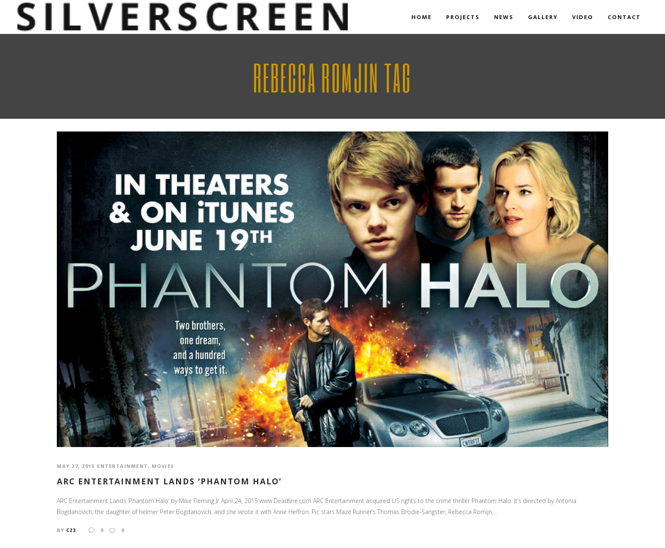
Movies (163, 466)
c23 (71, 530)
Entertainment (122, 466)
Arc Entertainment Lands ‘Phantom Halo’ (169, 481)
